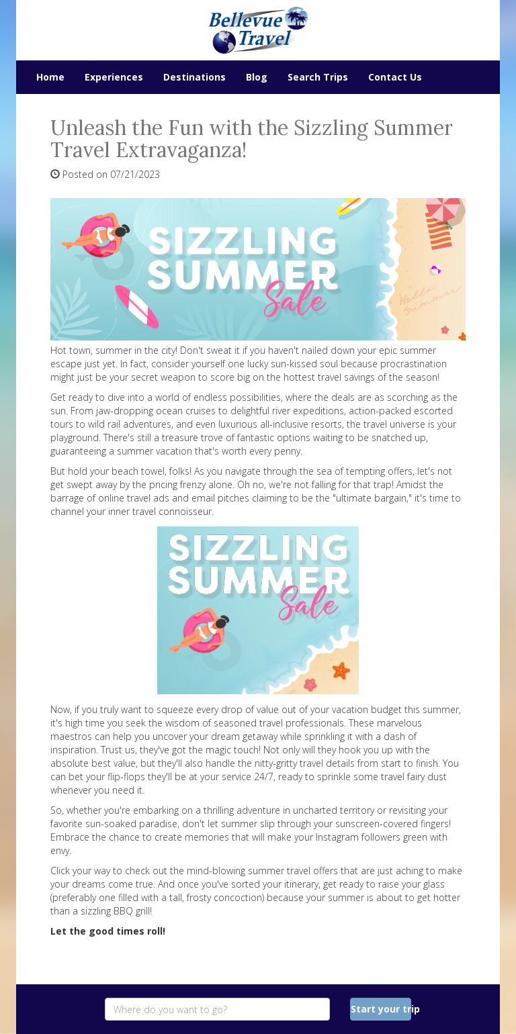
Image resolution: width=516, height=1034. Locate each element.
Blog (256, 76)
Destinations (194, 76)
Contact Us (395, 76)
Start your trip (381, 1008)
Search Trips (318, 76)
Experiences (114, 76)
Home (50, 76)
